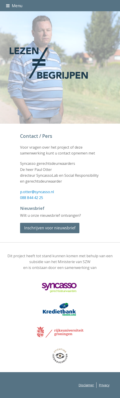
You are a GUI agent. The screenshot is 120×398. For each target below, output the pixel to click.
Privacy (104, 385)
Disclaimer (86, 385)
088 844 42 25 (31, 197)
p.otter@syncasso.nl (37, 191)
